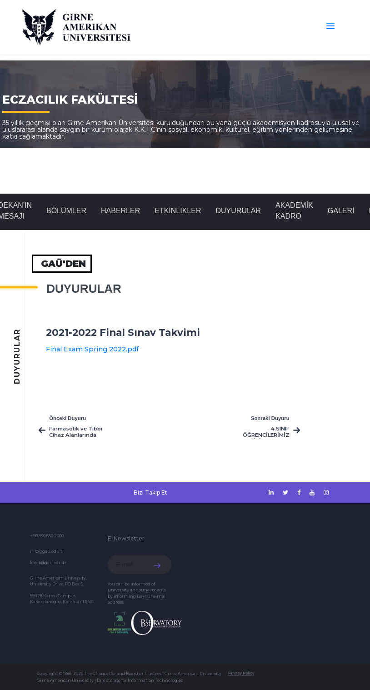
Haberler (120, 211)
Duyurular (238, 211)
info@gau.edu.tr (47, 551)
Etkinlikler (178, 211)
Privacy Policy (241, 673)
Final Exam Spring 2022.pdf (92, 349)
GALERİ (341, 211)
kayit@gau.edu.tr (48, 562)
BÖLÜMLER (66, 211)
